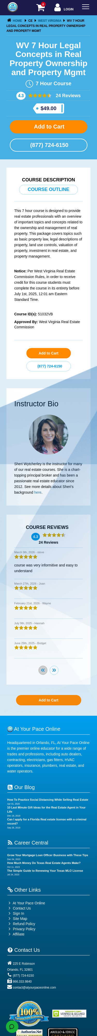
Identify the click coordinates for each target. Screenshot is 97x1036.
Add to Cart (48, 126)
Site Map (17, 919)
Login (63, 8)
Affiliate (16, 934)
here (37, 492)
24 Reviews (67, 95)
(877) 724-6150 (49, 145)
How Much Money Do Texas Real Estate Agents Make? (44, 862)
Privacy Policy (24, 929)
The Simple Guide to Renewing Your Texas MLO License (45, 870)
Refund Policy (24, 924)
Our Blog (21, 787)
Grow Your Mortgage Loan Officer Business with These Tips (47, 855)
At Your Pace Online (26, 903)
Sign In (15, 913)
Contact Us (19, 908)
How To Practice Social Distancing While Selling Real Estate (47, 799)
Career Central (27, 843)
